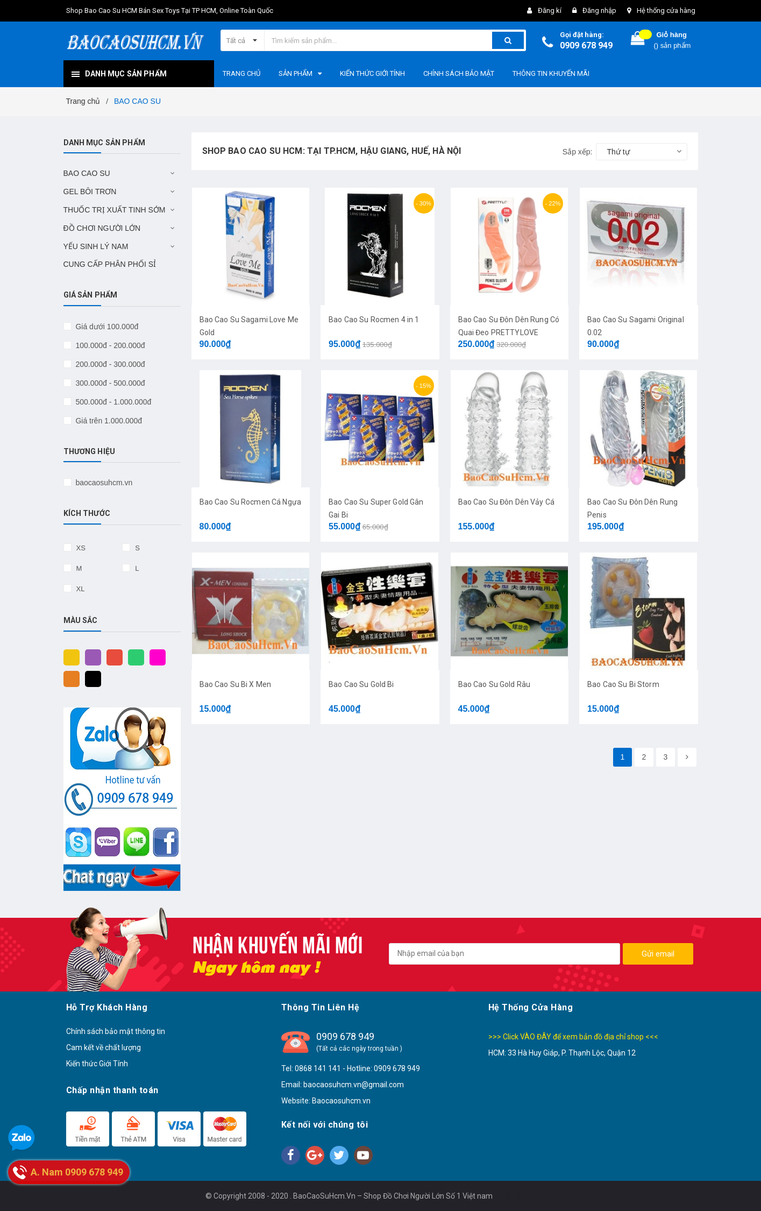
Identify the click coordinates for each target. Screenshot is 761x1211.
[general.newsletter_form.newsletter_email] (504, 954)
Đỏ (111, 656)
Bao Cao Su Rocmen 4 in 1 (374, 319)
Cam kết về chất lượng (103, 1047)
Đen (90, 678)
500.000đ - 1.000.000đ (113, 402)
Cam (68, 678)
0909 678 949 (586, 45)
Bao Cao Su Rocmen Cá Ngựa (251, 502)
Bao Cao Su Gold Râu (494, 684)
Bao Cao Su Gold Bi (361, 684)
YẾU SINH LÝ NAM (96, 246)
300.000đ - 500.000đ (109, 383)
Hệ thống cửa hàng (666, 10)
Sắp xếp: (578, 151)
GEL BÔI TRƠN (90, 191)
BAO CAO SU (86, 173)
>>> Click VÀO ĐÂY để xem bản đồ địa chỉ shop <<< (573, 1036)
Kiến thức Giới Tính (97, 1063)
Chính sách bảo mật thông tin (115, 1031)
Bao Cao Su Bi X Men (236, 684)
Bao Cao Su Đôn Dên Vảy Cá (506, 502)
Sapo (547, 1196)
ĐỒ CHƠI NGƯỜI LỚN (102, 228)
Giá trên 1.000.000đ (108, 420)
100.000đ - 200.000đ (109, 345)
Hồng (155, 656)
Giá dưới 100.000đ (106, 326)
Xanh (133, 656)
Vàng (68, 656)
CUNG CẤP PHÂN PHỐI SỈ (110, 264)
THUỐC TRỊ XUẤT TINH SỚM (114, 210)
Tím (90, 656)
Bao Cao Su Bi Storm (623, 684)
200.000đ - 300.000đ (109, 364)
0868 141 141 (318, 1068)
